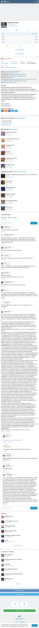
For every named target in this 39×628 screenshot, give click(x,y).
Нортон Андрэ (10, 24)
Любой (11, 77)
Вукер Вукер (9, 455)
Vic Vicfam (6, 255)
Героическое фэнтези (15, 71)
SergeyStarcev (7, 226)
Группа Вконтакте (19, 590)
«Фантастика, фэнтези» (19, 171)
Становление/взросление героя (17, 79)
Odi (5, 289)
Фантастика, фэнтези (6, 58)
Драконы (19, 80)
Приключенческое (13, 73)
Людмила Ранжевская (9, 234)
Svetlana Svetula (7, 247)
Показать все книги (19, 545)
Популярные (4, 217)
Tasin (5, 262)
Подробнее (27, 626)
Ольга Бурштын (9, 474)
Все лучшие (19, 583)
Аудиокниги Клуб (19, 615)
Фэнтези (7, 71)
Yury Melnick (7, 302)
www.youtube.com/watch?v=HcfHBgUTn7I (12, 440)
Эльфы (24, 80)
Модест (7, 435)
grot (6, 446)
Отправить (33, 223)
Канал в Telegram (19, 594)
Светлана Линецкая (8, 281)
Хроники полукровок (19, 118)
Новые (9, 217)
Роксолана (8, 465)
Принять (35, 625)
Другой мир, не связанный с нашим (17, 74)
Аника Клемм (7, 311)
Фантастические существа (10, 80)
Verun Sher (6, 272)
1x (35, 30)
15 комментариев (19, 49)
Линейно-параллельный (10, 82)
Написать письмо (19, 610)
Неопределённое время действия (17, 76)
